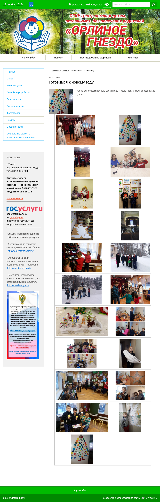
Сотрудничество (15, 106)
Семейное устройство (18, 92)
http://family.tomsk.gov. (19, 251)
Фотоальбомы (29, 57)
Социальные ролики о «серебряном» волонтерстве (22, 135)
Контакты (133, 57)
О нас (10, 78)
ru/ (32, 251)
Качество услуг (15, 85)
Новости (58, 57)
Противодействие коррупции (95, 57)
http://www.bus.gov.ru (18, 285)
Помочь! (11, 120)
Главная (56, 71)
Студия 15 (151, 498)
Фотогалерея (13, 113)
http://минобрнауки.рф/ (19, 268)
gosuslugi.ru (16, 217)
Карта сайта (80, 490)
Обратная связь (15, 126)
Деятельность (14, 99)
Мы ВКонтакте (15, 198)
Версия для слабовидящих (85, 4)
